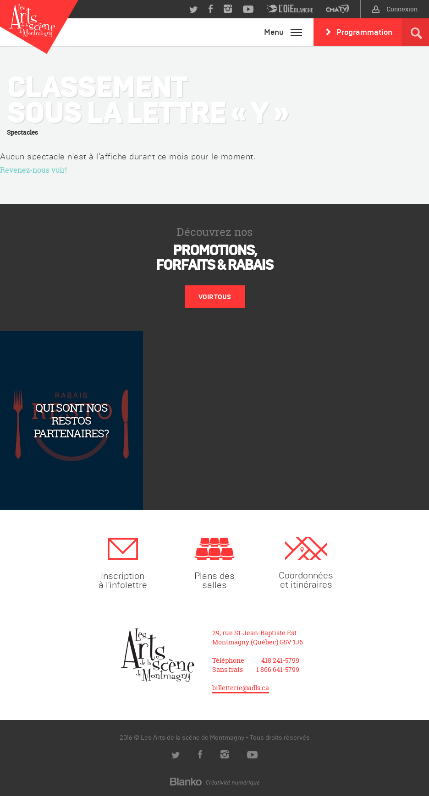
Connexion (395, 9)
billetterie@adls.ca (240, 687)
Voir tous (214, 296)
